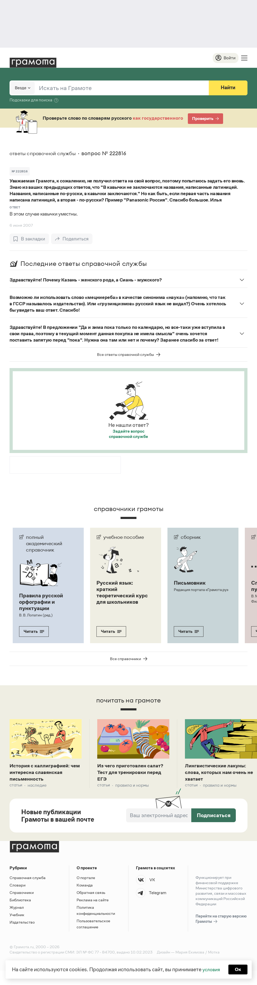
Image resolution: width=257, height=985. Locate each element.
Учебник (17, 916)
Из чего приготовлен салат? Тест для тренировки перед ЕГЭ (132, 773)
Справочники (22, 894)
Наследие (37, 786)
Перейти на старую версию (221, 920)
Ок (238, 969)
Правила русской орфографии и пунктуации (41, 602)
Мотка (214, 953)
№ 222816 (20, 171)
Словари (17, 886)
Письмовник (190, 583)
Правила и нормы (132, 786)
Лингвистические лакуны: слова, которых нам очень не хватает (218, 773)
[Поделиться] (73, 239)
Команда (85, 886)
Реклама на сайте (93, 901)
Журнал (17, 909)
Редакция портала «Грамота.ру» (201, 590)
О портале (86, 879)
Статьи (16, 786)
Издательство (22, 923)
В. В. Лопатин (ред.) (35, 615)
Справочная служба (28, 879)
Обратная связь (91, 894)
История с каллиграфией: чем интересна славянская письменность (44, 773)
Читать (34, 631)
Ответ (15, 207)
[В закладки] (30, 239)
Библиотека (20, 901)
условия (210, 969)
